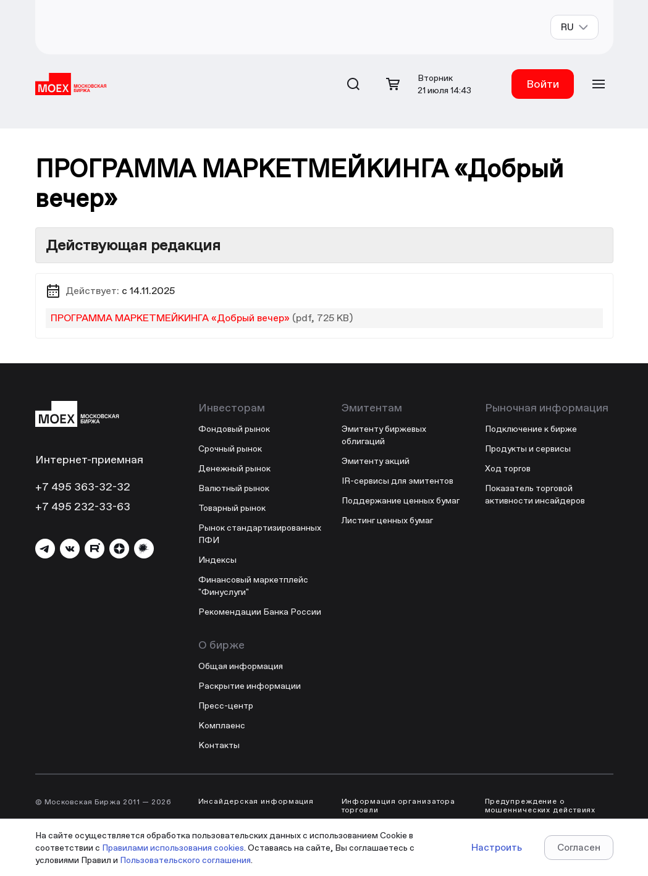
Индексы (217, 559)
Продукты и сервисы (528, 448)
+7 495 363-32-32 (82, 486)
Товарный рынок (232, 507)
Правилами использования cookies (173, 847)
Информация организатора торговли (399, 805)
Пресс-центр (225, 705)
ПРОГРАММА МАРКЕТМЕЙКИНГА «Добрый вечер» (170, 317)
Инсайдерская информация (256, 801)
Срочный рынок (230, 448)
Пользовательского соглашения (185, 859)
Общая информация (240, 666)
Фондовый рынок (234, 428)
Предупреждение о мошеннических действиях (540, 805)
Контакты (219, 745)
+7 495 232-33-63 (82, 506)
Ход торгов (508, 468)
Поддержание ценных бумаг (401, 500)
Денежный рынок (234, 468)
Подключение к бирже (531, 428)
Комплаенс (221, 725)
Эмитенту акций (376, 460)
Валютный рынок (233, 488)
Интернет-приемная (89, 459)
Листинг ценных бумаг (387, 520)
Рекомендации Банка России (259, 611)
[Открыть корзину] (393, 84)
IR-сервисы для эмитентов (397, 480)
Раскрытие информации (249, 685)
